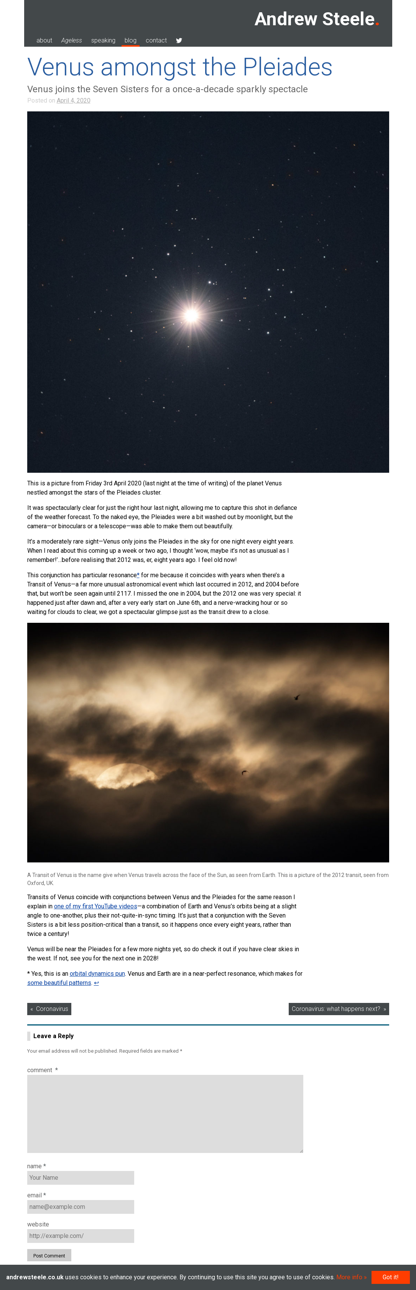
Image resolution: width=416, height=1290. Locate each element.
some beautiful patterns (59, 982)
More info (349, 1277)
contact (156, 40)
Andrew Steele (315, 19)
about (44, 40)
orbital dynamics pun (97, 973)
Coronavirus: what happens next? (336, 1008)
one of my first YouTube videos (95, 906)
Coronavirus (52, 1008)
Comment (42, 1070)
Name (36, 1166)
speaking (103, 40)
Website (38, 1224)
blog (130, 40)
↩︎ (96, 982)
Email (36, 1195)
